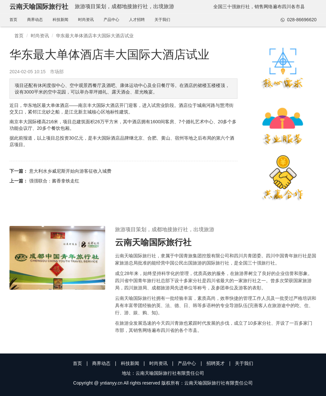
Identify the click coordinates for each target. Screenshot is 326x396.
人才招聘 (137, 19)
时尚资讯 (86, 19)
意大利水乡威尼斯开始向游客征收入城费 (70, 171)
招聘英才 (215, 363)
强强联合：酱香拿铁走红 (54, 180)
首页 (13, 19)
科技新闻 (60, 19)
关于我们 (162, 19)
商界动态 (35, 19)
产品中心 (111, 19)
